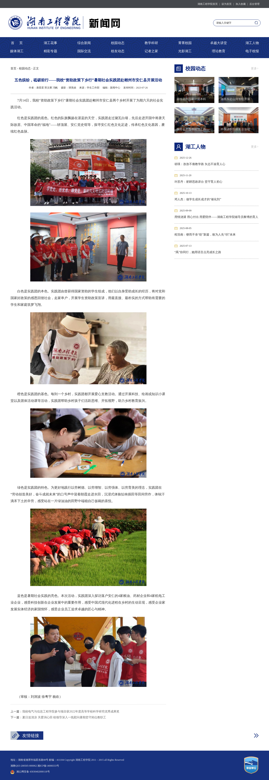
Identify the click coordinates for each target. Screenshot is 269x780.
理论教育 (218, 51)
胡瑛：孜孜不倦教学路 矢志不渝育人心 (199, 164)
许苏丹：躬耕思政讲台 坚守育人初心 (198, 181)
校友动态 (117, 51)
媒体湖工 (17, 51)
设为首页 (227, 4)
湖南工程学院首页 (208, 4)
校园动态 (117, 43)
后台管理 (254, 4)
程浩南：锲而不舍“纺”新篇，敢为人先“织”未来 (205, 234)
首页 (13, 68)
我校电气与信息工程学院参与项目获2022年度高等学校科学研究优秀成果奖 (70, 711)
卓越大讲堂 (218, 43)
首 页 (17, 43)
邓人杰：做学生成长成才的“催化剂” (197, 199)
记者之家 (151, 51)
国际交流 (84, 51)
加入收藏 (241, 4)
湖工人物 (252, 43)
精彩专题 (50, 51)
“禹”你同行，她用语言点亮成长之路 (197, 252)
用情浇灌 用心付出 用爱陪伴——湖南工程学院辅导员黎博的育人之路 (216, 217)
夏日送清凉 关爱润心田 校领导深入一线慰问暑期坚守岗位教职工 (64, 717)
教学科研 (151, 43)
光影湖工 (185, 51)
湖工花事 (50, 43)
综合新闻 (84, 43)
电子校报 (252, 51)
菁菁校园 (185, 43)
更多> (254, 68)
